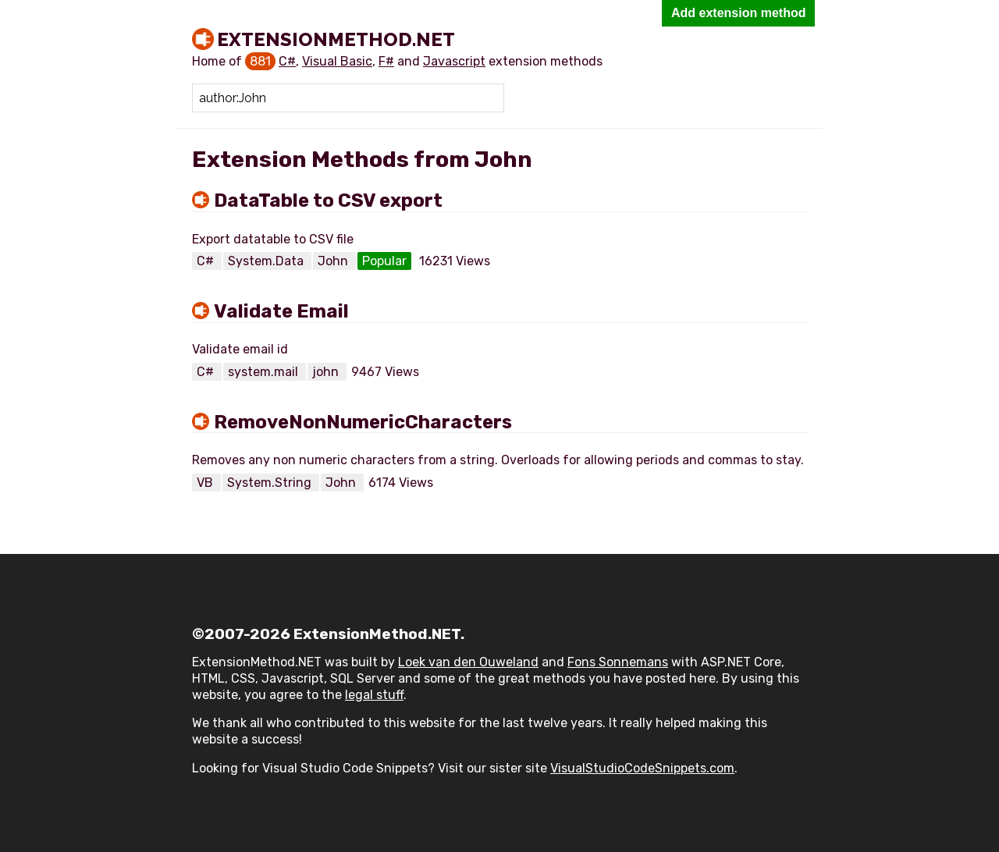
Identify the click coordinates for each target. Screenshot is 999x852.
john (327, 371)
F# (386, 61)
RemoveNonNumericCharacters (363, 422)
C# (287, 61)
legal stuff (374, 694)
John (334, 261)
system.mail (264, 371)
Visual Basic (337, 61)
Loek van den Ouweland (468, 662)
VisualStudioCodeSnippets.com (642, 768)
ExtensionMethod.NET (336, 39)
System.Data (267, 261)
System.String (271, 482)
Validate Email (281, 311)
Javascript (454, 61)
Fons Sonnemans (617, 662)
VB (206, 482)
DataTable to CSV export (328, 200)
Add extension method (738, 13)
